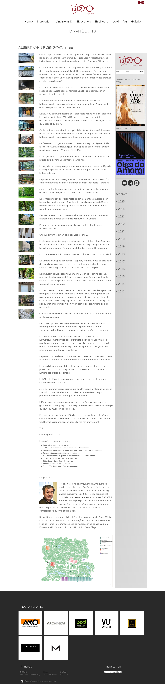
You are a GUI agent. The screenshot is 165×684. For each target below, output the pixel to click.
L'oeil (115, 21)
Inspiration (44, 21)
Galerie (136, 21)
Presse (45, 672)
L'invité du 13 (64, 21)
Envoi (141, 72)
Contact (63, 672)
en (143, 2)
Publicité (23, 672)
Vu (125, 21)
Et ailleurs (101, 21)
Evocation (84, 21)
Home (29, 21)
